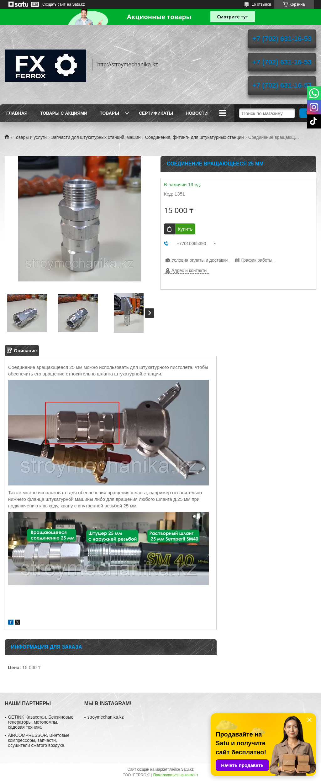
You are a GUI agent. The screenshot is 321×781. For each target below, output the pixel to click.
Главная (17, 113)
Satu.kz (187, 769)
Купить (185, 229)
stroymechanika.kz (105, 717)
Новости (197, 113)
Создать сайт (54, 4)
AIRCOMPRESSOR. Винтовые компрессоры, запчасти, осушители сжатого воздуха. (38, 740)
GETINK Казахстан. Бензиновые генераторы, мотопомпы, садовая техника (40, 722)
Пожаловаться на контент (175, 775)
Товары (109, 113)
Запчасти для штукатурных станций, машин (96, 137)
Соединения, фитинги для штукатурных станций (194, 137)
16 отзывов (261, 4)
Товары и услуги (30, 137)
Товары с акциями (63, 113)
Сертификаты (156, 113)
